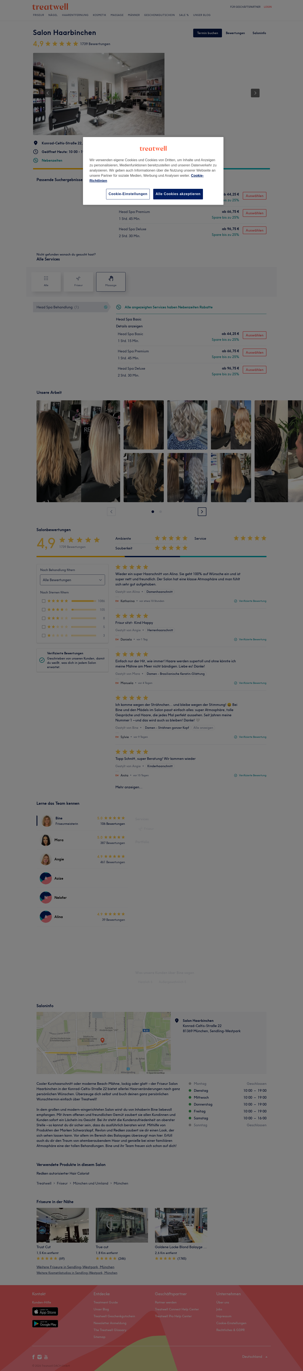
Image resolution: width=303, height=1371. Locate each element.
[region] (153, 171)
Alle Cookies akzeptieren (178, 194)
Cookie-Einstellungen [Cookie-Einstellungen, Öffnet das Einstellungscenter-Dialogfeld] (127, 194)
